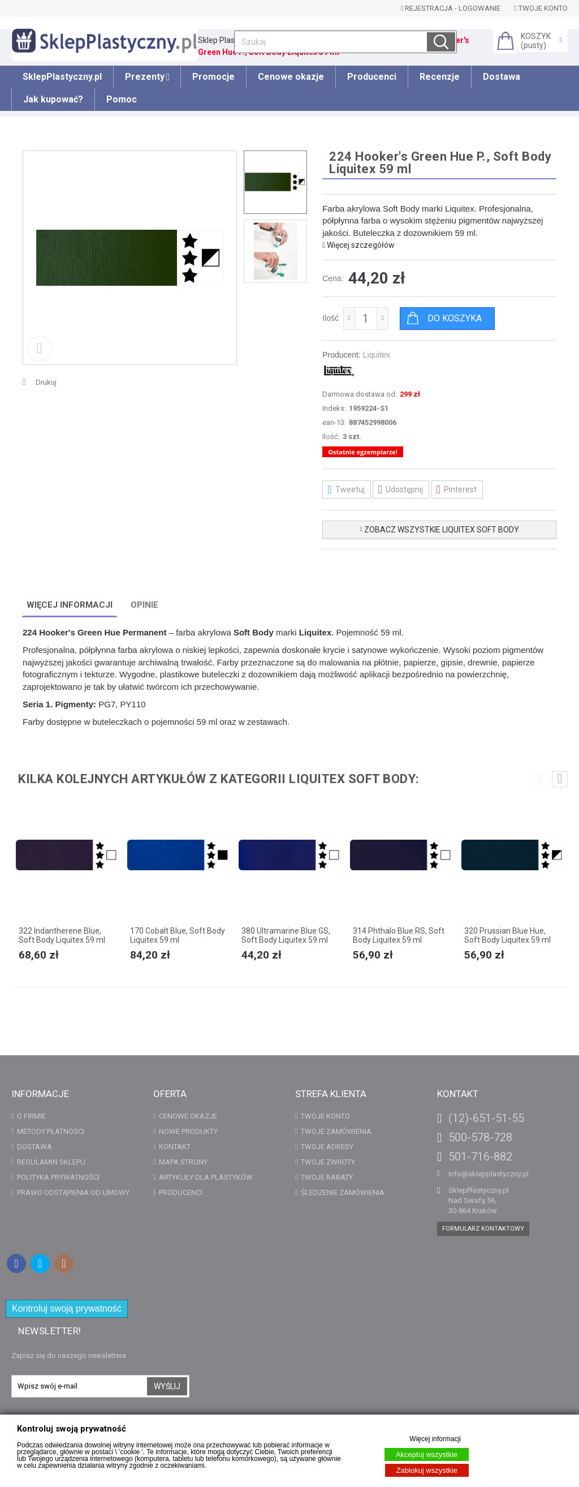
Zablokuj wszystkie (426, 1470)
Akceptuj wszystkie (426, 1454)
